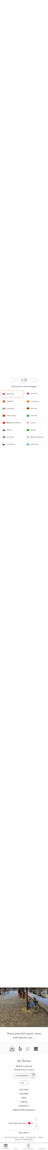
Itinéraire (42, 1146)
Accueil (24, 1089)
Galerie (24, 1093)
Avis (24, 1097)
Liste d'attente (28, 1146)
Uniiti (26, 1133)
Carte (24, 1101)
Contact (24, 1106)
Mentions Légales (24, 1110)
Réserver (5, 1146)
